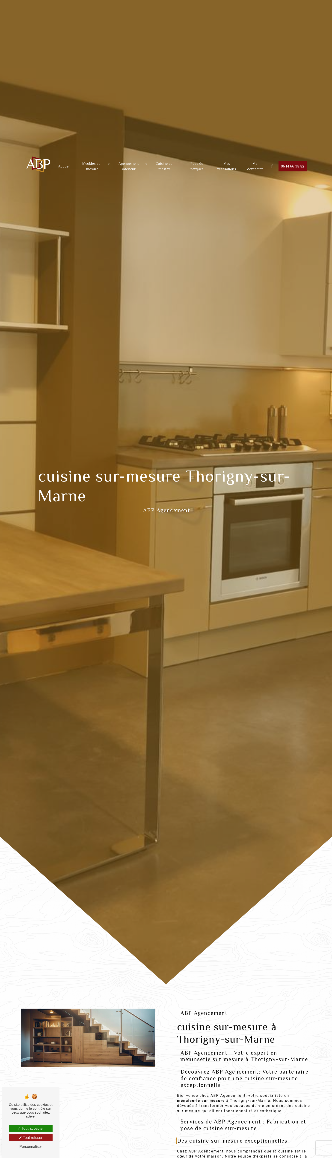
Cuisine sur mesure (164, 155)
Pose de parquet (196, 155)
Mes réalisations (226, 155)
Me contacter (255, 155)
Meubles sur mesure (92, 155)
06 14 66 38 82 (292, 155)
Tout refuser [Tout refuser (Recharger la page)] (30, 1138)
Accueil (64, 155)
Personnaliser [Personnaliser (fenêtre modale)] (30, 1147)
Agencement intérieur (129, 155)
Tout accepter (31, 1128)
